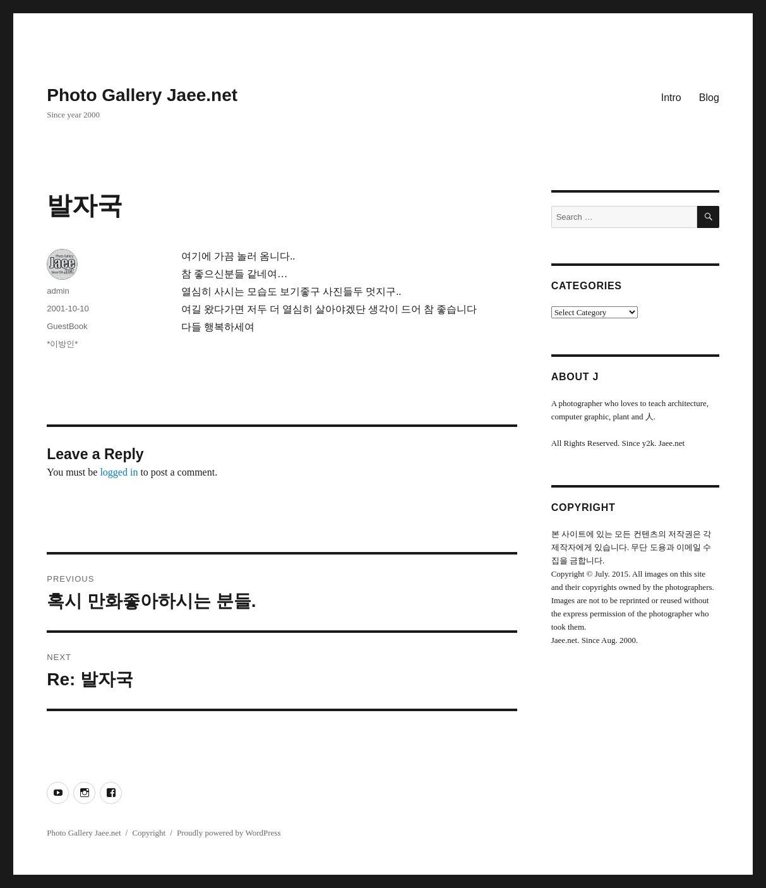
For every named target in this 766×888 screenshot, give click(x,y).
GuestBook (67, 326)
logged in (119, 472)
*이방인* (62, 344)
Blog (709, 97)
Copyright (148, 832)
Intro (671, 97)
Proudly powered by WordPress (228, 832)
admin (58, 291)
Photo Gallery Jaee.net (142, 95)
